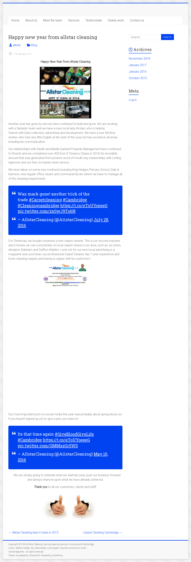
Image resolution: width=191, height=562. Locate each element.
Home (15, 20)
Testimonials (93, 20)
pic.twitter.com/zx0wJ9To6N (46, 211)
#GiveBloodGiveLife (74, 434)
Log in (133, 100)
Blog (34, 45)
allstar (17, 45)
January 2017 (138, 65)
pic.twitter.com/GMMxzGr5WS (48, 445)
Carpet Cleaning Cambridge (102, 532)
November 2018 (139, 58)
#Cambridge (75, 199)
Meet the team (52, 20)
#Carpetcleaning (45, 199)
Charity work (116, 20)
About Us (31, 20)
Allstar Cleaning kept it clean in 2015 (33, 532)
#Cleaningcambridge (38, 205)
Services (74, 20)
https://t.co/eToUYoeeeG (83, 205)
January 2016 (138, 71)
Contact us (137, 20)
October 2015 (138, 78)
